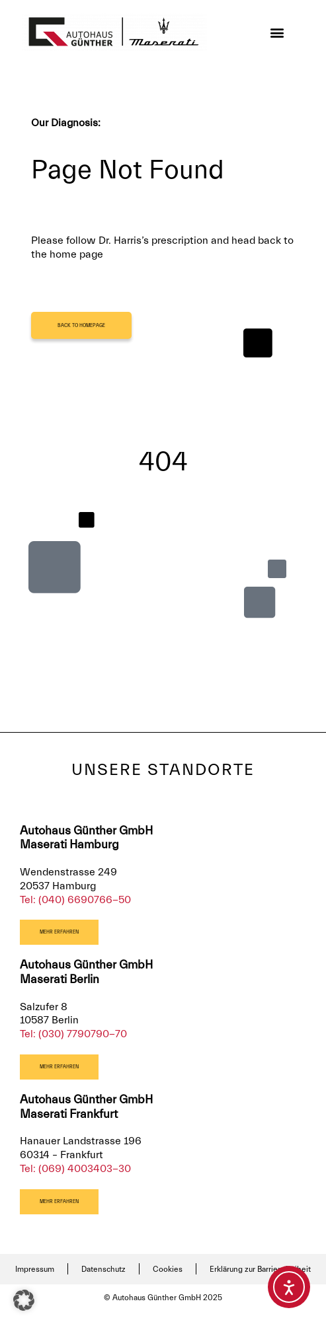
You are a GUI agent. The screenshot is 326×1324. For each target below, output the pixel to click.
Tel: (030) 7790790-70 (73, 1034)
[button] (277, 32)
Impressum (34, 1269)
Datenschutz (103, 1269)
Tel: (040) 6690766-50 (75, 900)
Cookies (168, 1269)
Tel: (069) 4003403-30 (75, 1169)
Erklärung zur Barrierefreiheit (260, 1269)
